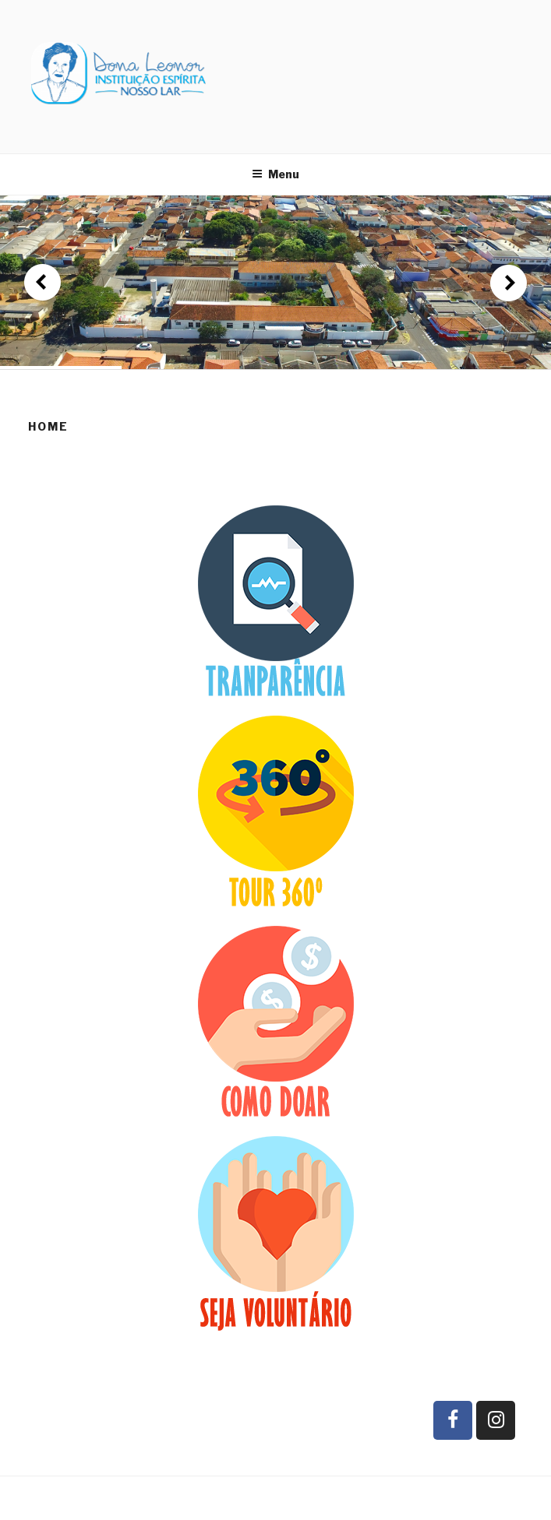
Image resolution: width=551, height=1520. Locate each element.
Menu (275, 174)
